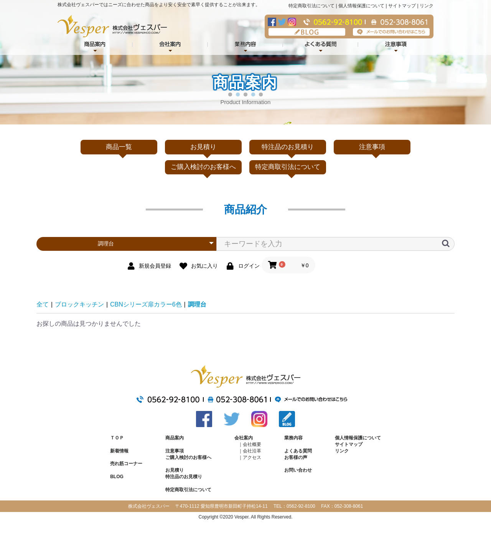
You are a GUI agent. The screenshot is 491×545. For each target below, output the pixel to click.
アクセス (252, 457)
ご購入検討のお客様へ (203, 167)
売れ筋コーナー (126, 463)
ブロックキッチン (79, 304)
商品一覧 (119, 147)
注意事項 (395, 45)
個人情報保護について (361, 5)
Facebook (272, 22)
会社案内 (170, 45)
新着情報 (119, 451)
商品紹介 (95, 45)
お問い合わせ (298, 470)
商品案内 (174, 438)
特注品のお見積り (288, 147)
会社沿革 (252, 451)
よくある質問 (320, 45)
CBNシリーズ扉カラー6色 (146, 304)
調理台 (197, 304)
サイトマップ (402, 5)
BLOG (307, 32)
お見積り (203, 147)
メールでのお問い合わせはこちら (391, 32)
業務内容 (245, 45)
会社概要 (252, 444)
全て (42, 304)
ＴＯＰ (117, 438)
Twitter (282, 22)
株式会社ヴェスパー (112, 26)
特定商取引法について (311, 5)
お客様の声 (295, 457)
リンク (426, 5)
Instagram (292, 22)
